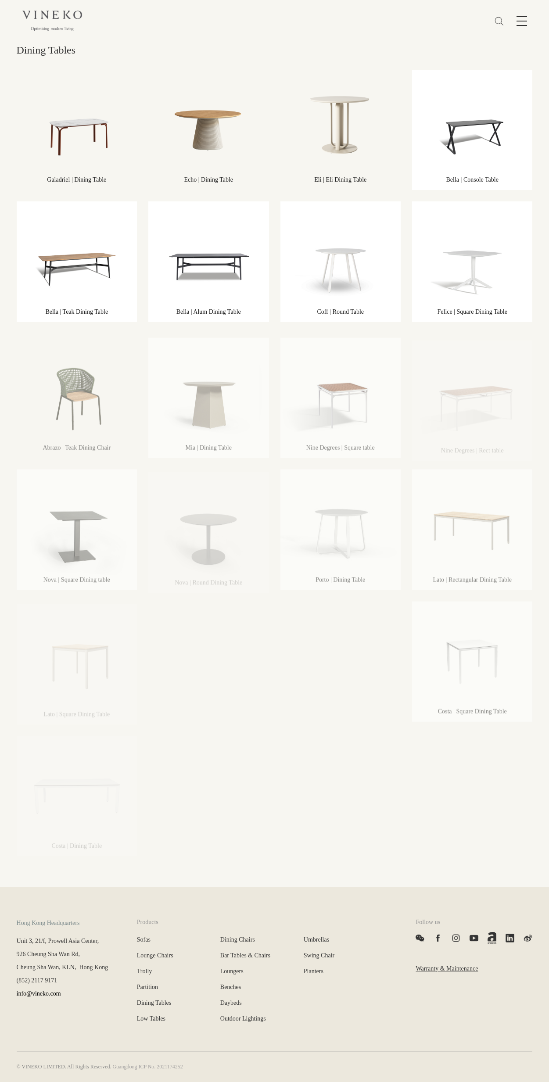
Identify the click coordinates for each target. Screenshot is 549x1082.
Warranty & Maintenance (447, 968)
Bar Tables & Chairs (245, 955)
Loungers (232, 971)
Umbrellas (316, 939)
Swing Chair (319, 955)
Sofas (144, 939)
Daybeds (231, 1003)
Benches (230, 987)
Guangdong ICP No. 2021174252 (147, 1067)
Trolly (144, 971)
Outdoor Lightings (243, 1018)
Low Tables (151, 1018)
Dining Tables (154, 1003)
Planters (313, 971)
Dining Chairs (237, 939)
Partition (147, 987)
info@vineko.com (39, 993)
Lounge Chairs (155, 955)
